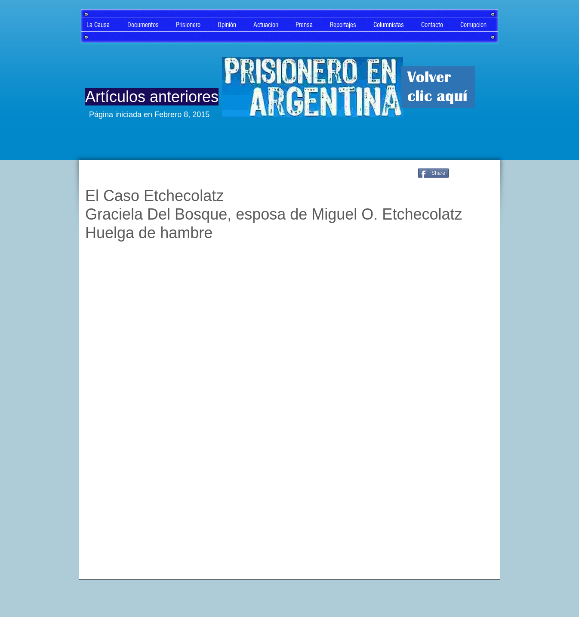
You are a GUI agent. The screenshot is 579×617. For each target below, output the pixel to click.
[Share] (433, 173)
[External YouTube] (288, 369)
